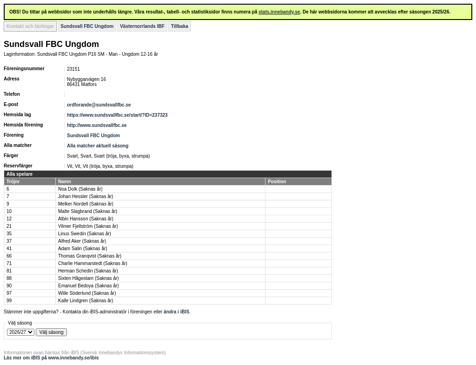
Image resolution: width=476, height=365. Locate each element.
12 (9, 218)
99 (9, 300)
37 (9, 241)
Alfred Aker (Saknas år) (82, 241)
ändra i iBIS (176, 311)
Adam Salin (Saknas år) (82, 248)
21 (9, 226)
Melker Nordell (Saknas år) (85, 203)
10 (9, 211)
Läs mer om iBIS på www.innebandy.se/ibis (51, 357)
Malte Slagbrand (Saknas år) (87, 211)
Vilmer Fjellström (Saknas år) (88, 226)
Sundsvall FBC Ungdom (86, 26)
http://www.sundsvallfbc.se (97, 125)
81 (9, 270)
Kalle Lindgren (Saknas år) (85, 300)
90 (9, 285)
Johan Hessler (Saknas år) (85, 196)
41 (9, 248)
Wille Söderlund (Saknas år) (87, 293)
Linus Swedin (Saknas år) (84, 233)
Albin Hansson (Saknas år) (85, 218)
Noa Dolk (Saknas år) (80, 189)
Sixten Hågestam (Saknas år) (88, 278)
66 (9, 256)
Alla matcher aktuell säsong (97, 145)
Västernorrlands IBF (142, 26)
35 (9, 233)
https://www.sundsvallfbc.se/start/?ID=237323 (117, 115)
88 (9, 278)
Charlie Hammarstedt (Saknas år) (92, 263)
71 (9, 263)
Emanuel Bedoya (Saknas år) (88, 285)
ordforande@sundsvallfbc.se (99, 104)
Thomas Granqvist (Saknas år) (89, 256)
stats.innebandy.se (279, 11)
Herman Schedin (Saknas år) (88, 270)
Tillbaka (179, 26)
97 (9, 293)
